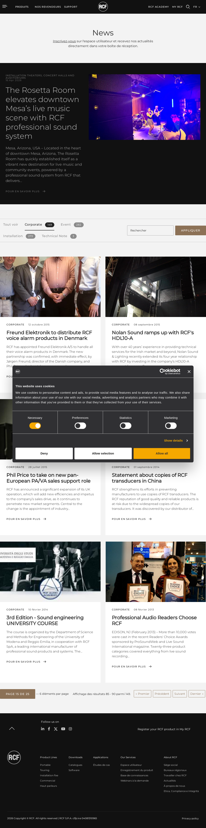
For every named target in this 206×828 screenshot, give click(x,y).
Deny (44, 453)
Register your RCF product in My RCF (164, 728)
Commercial (47, 780)
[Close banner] (189, 371)
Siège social (171, 764)
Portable (45, 764)
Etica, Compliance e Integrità (181, 790)
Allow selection (103, 453)
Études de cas (101, 764)
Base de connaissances (134, 774)
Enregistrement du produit (137, 769)
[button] (17, 693)
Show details (173, 440)
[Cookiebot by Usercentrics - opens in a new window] (162, 372)
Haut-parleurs (48, 785)
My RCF (177, 6)
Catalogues (75, 764)
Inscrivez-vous (64, 41)
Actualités (170, 780)
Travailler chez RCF (175, 774)
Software (74, 769)
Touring (44, 769)
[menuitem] (48, 7)
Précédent (162, 693)
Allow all (162, 453)
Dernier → (196, 693)
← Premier (142, 693)
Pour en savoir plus (22, 191)
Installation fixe (49, 774)
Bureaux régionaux (175, 769)
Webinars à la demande (135, 780)
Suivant (179, 693)
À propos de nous (174, 785)
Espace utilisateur (131, 764)
